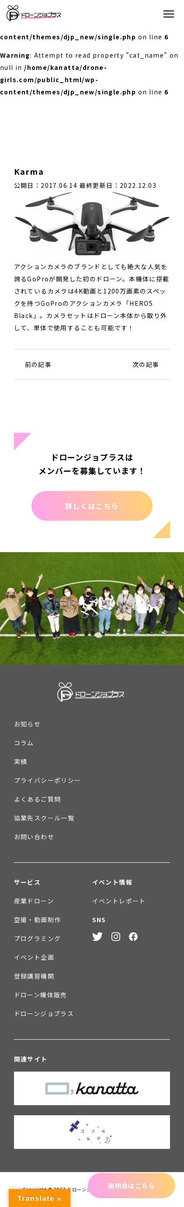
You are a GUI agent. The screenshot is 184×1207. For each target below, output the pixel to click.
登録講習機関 (34, 976)
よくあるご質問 (37, 799)
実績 (21, 761)
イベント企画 (34, 957)
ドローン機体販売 (40, 994)
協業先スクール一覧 (44, 817)
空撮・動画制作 (37, 919)
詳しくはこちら (92, 506)
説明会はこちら (131, 1185)
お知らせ (27, 723)
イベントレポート (119, 900)
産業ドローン (34, 900)
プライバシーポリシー (47, 780)
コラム (24, 742)
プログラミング (37, 938)
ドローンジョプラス (44, 1013)
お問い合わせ (34, 836)
